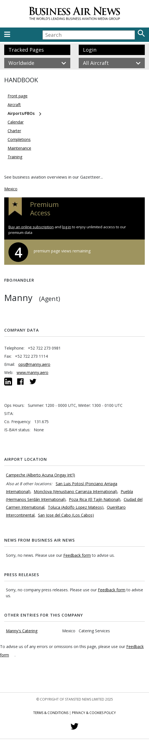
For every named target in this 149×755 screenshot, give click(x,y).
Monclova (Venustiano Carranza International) (75, 491)
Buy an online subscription (31, 226)
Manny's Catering (21, 630)
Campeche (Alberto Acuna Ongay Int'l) (40, 475)
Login (89, 49)
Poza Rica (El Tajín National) (94, 499)
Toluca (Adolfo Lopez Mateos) (75, 507)
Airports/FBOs (21, 113)
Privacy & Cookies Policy (94, 712)
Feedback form (77, 555)
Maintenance (19, 148)
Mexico (10, 188)
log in (66, 226)
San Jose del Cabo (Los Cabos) (66, 515)
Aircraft (14, 104)
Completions (19, 139)
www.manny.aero (32, 372)
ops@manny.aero (34, 364)
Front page (18, 96)
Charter (14, 130)
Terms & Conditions (50, 712)
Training (15, 156)
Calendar (16, 122)
